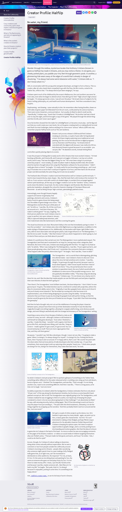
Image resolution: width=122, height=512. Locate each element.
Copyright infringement (70, 496)
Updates (29, 496)
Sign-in (109, 2)
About (85, 492)
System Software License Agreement (33, 499)
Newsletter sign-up (88, 500)
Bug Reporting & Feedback (52, 494)
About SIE (68, 492)
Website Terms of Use (71, 494)
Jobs (85, 496)
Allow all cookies (87, 509)
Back (6, 11)
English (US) (102, 2)
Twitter (85, 498)
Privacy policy (68, 498)
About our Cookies (33, 487)
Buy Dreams (116, 2)
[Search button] (94, 2)
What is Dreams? (31, 492)
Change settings (112, 509)
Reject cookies (99, 509)
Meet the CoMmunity (68, 7)
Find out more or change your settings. (18, 509)
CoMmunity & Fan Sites (51, 496)
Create (47, 492)
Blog (85, 494)
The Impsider (53, 7)
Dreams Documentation (36, 7)
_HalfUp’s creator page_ (38, 476)
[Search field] (83, 2)
